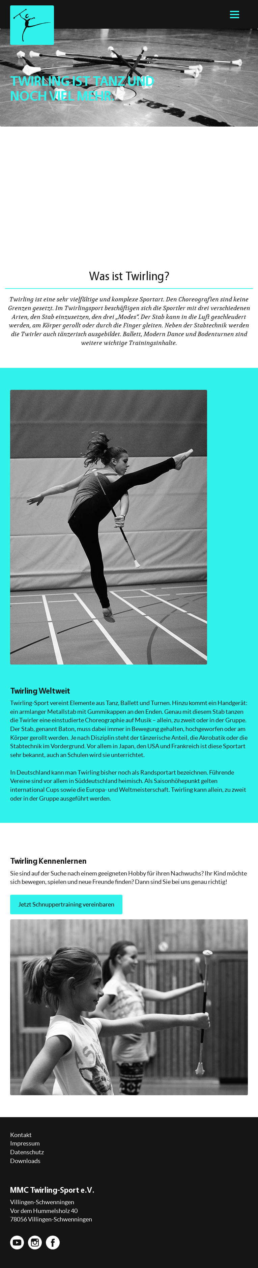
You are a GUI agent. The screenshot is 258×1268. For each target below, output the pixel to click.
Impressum (25, 1143)
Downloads (25, 1160)
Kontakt (21, 1134)
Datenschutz (27, 1152)
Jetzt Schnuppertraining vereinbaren (66, 904)
